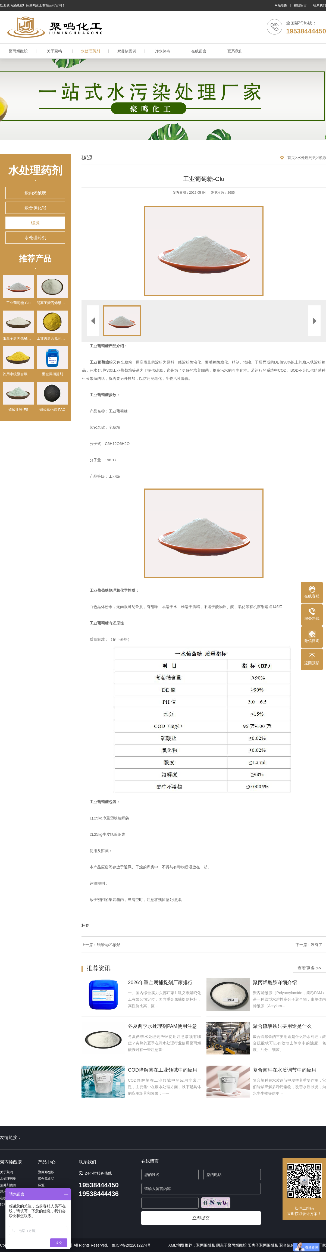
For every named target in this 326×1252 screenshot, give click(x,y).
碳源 (35, 222)
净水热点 (162, 51)
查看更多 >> (309, 968)
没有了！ (318, 945)
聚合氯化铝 (35, 207)
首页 (291, 157)
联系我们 (319, 5)
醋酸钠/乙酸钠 (109, 945)
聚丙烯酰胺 (18, 51)
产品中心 (46, 1162)
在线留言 (300, 5)
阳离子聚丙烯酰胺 (263, 1245)
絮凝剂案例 (126, 51)
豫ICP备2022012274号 (131, 1245)
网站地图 (280, 5)
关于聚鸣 (54, 51)
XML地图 (176, 1245)
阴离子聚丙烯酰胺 (231, 1245)
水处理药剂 (90, 51)
